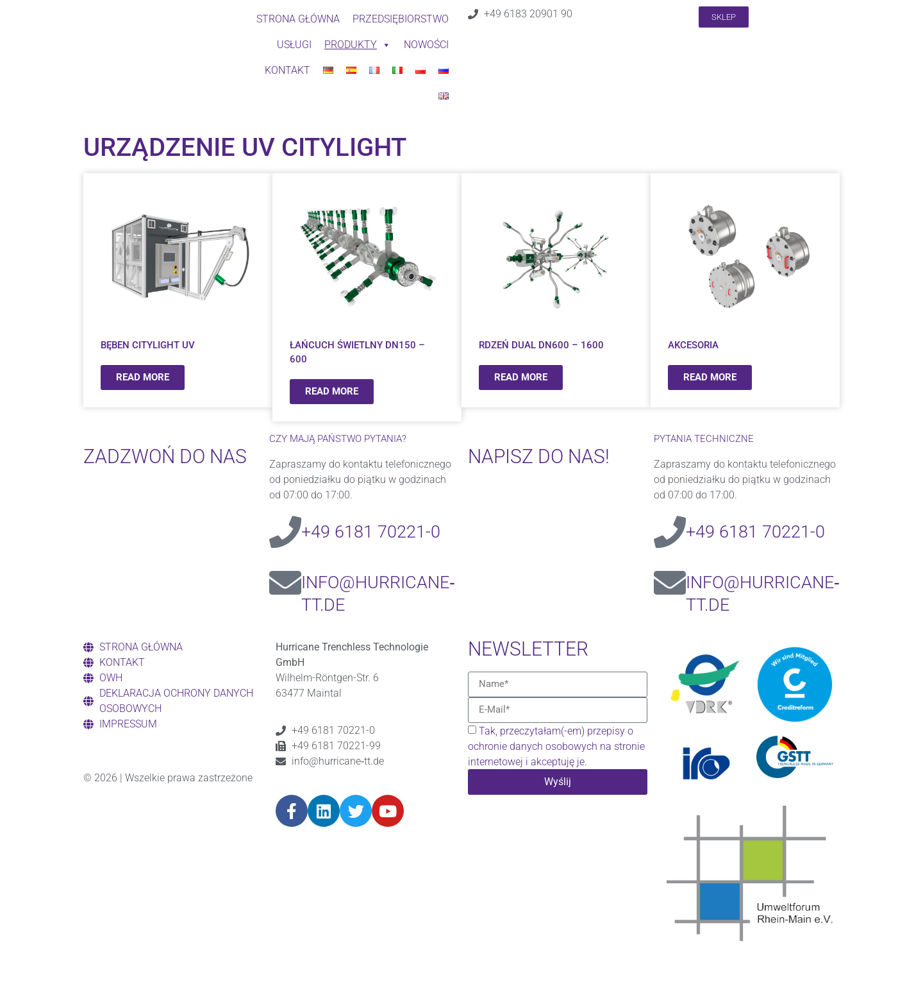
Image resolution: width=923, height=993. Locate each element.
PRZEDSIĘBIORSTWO (401, 19)
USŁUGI (294, 44)
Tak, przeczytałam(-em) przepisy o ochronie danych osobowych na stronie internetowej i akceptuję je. (556, 746)
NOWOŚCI (426, 44)
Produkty (357, 45)
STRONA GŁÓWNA (298, 19)
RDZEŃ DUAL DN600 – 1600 (541, 345)
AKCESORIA (693, 345)
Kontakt (287, 70)
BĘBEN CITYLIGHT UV (148, 345)
